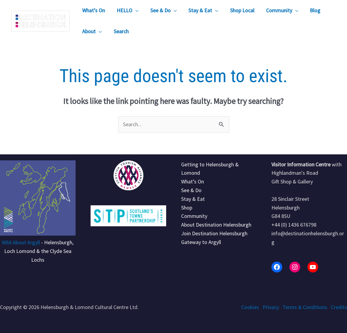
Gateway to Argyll (201, 242)
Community (194, 216)
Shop (186, 207)
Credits (339, 307)
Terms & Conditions (305, 307)
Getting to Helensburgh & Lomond (210, 169)
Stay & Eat (193, 198)
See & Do (191, 190)
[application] (134, 10)
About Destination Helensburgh (216, 224)
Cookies (250, 307)
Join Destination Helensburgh (214, 233)
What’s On (192, 181)
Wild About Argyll (21, 242)
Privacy (271, 307)
